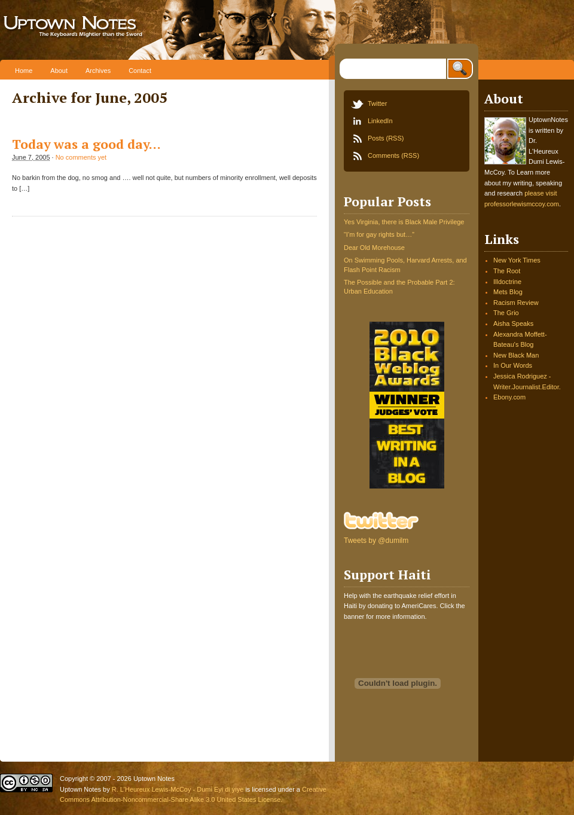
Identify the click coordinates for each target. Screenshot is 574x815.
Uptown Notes (112, 30)
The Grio (506, 312)
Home (23, 70)
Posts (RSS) (386, 138)
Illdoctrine (507, 281)
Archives (98, 70)
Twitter (377, 103)
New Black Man (516, 355)
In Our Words (512, 365)
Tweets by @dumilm (376, 540)
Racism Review (516, 302)
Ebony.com (509, 397)
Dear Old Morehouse (374, 247)
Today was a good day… (86, 144)
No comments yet (81, 157)
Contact (140, 70)
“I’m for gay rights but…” (379, 234)
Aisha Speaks (513, 323)
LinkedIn (380, 120)
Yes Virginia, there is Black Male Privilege (404, 221)
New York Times (517, 260)
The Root (506, 270)
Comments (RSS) (393, 155)
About (59, 70)
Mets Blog (508, 291)
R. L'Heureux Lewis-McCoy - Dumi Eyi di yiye (178, 789)
